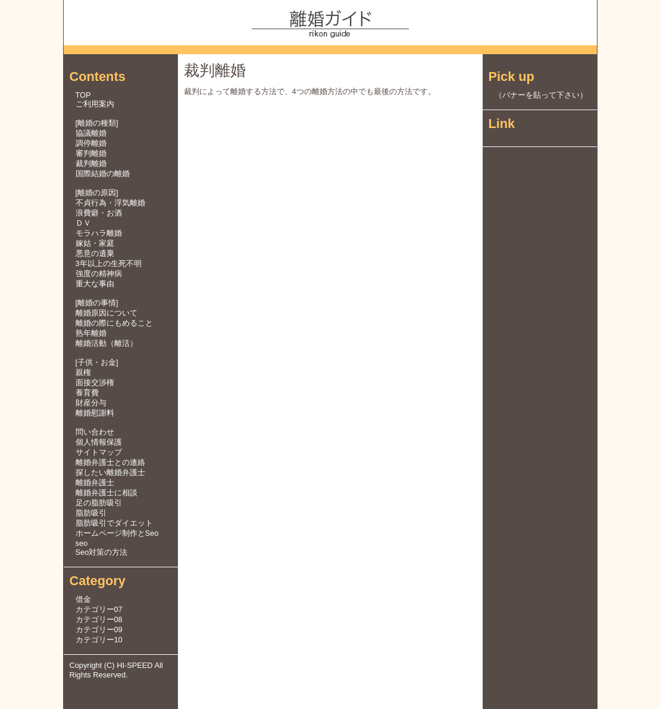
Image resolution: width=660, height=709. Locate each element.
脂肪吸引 (91, 512)
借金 (83, 599)
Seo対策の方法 (102, 552)
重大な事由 (95, 283)
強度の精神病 (99, 273)
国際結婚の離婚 (103, 173)
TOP (83, 94)
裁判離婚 (91, 163)
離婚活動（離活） (106, 343)
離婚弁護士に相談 (106, 492)
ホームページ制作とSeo (117, 533)
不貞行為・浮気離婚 (110, 202)
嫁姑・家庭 (95, 243)
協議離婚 (91, 133)
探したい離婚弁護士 (110, 472)
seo (82, 543)
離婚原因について (106, 312)
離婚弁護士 (95, 482)
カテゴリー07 (99, 609)
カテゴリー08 (99, 619)
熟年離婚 (91, 333)
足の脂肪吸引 (99, 502)
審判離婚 (91, 153)
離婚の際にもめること (114, 322)
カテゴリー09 (99, 629)
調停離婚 (91, 143)
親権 (83, 372)
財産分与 (91, 402)
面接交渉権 (95, 382)
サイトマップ (99, 452)
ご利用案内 (95, 103)
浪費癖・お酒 (99, 212)
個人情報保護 (99, 442)
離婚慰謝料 (95, 412)
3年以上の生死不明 (109, 263)
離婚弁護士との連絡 (110, 462)
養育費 (87, 392)
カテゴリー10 (99, 639)
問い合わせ (95, 431)
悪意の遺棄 (95, 253)
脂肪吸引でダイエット (114, 523)
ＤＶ (83, 222)
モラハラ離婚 (99, 233)
